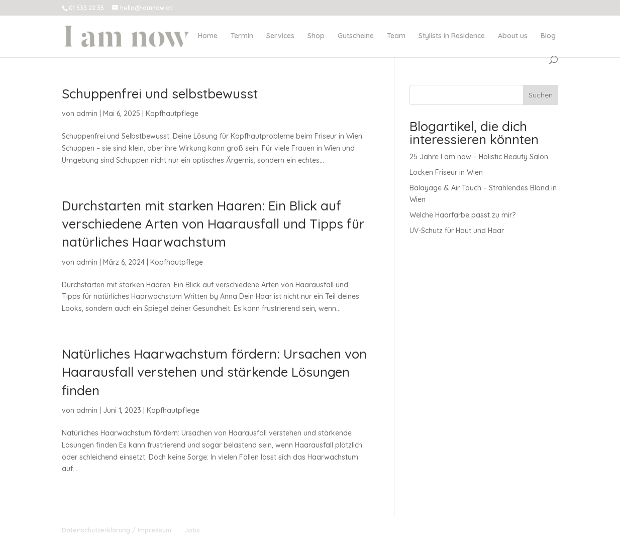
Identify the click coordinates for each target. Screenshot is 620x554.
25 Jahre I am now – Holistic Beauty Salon (478, 156)
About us (513, 36)
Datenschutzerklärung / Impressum (116, 530)
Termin (242, 36)
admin (86, 113)
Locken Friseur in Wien (446, 172)
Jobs (192, 530)
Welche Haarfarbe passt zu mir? (462, 214)
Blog (548, 36)
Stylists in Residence (452, 36)
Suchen (541, 94)
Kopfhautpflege (172, 113)
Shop (316, 36)
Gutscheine (356, 36)
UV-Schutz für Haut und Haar (456, 230)
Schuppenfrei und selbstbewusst (160, 93)
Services (280, 36)
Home (208, 36)
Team (396, 36)
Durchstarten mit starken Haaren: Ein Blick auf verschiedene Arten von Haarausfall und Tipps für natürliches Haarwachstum (213, 224)
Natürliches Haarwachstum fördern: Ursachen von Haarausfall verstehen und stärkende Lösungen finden (214, 372)
